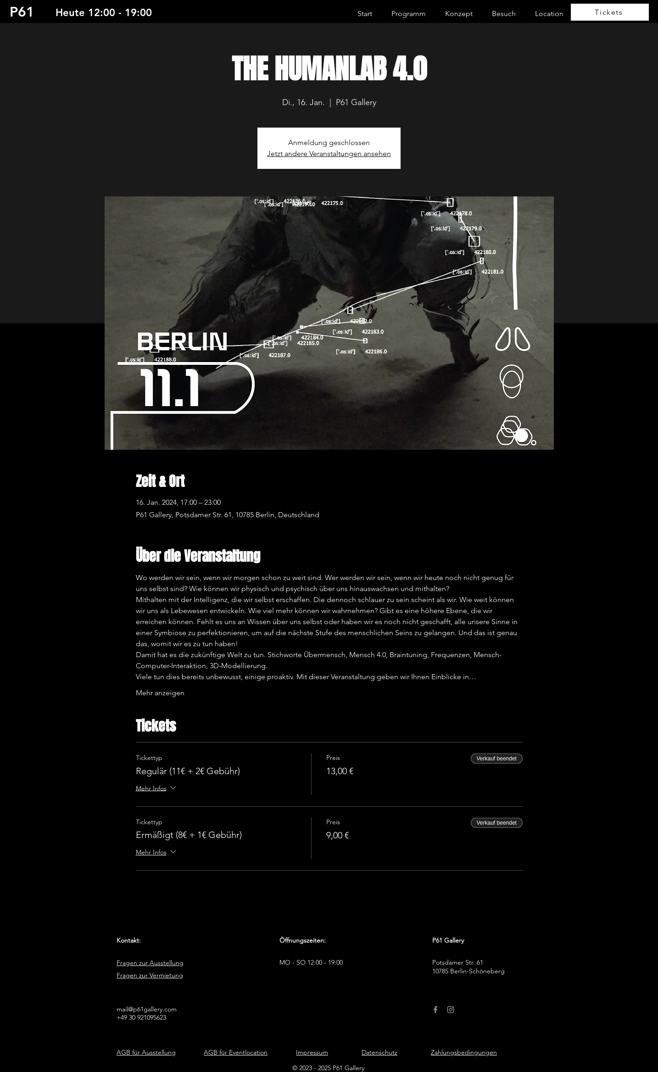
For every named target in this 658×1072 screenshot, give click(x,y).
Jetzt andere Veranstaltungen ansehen (329, 153)
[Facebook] (435, 1009)
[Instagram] (450, 1009)
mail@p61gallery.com (147, 1009)
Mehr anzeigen (160, 692)
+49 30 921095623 (141, 1017)
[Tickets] (610, 12)
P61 (22, 12)
